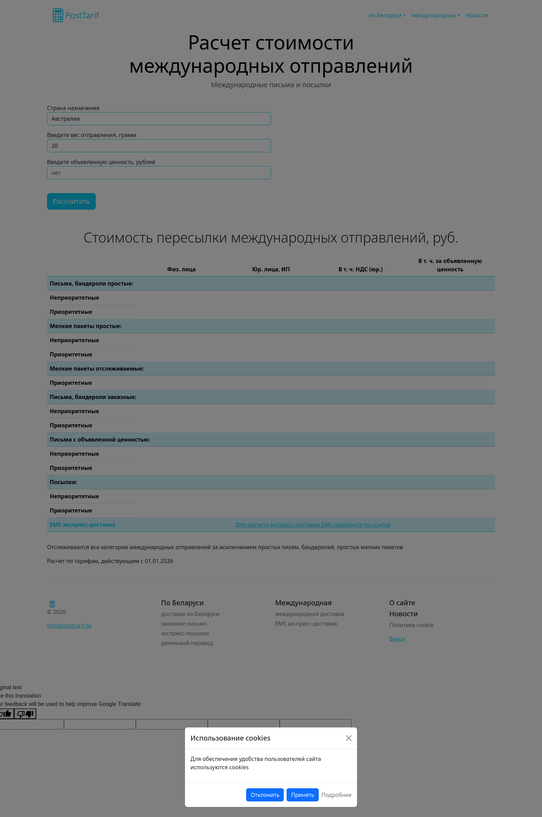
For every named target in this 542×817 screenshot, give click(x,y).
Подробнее (336, 795)
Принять (302, 795)
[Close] (348, 738)
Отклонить (265, 795)
